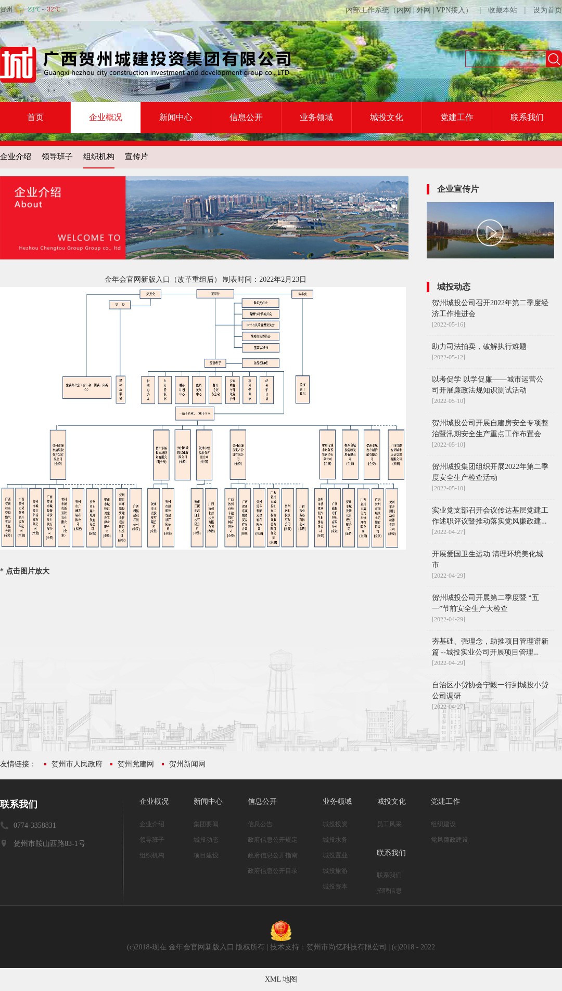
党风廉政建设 (449, 839)
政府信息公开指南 (273, 855)
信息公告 (260, 824)
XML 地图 (281, 979)
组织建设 (443, 824)
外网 (423, 10)
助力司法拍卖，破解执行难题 (479, 346)
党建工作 (457, 117)
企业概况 (105, 117)
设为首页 (547, 10)
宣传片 (136, 156)
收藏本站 (502, 10)
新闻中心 (176, 117)
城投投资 (335, 824)
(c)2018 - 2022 (413, 947)
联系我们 (527, 117)
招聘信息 (389, 890)
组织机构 (98, 156)
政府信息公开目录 (273, 871)
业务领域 (316, 117)
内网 (404, 10)
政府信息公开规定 (273, 839)
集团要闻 (206, 824)
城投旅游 (335, 871)
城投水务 (335, 839)
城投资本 (335, 886)
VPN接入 (450, 10)
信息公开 (246, 117)
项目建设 (206, 855)
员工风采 (389, 824)
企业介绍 (15, 156)
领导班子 (57, 156)
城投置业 (335, 855)
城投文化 (386, 117)
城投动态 (206, 839)
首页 (35, 117)
